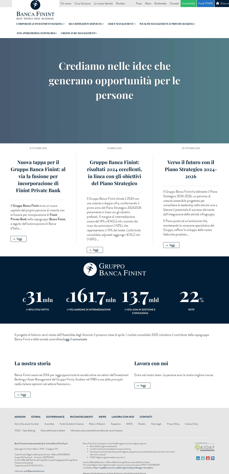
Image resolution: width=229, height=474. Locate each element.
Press (139, 3)
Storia (36, 417)
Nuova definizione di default (53, 430)
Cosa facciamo (83, 3)
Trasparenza (116, 424)
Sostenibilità (188, 3)
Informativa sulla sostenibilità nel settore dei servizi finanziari (96, 430)
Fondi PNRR (205, 3)
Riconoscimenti (81, 417)
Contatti (174, 3)
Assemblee (49, 424)
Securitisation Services (86, 23)
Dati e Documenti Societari (27, 424)
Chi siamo (65, 3)
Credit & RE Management (79, 33)
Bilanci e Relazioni (97, 424)
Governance (55, 417)
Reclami (142, 424)
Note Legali (156, 424)
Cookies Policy (191, 424)
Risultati (120, 3)
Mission (20, 417)
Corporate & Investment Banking (40, 23)
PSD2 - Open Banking (25, 430)
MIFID (129, 424)
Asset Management (122, 23)
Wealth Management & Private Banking (167, 23)
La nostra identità (103, 3)
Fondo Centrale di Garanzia (71, 424)
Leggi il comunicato (75, 339)
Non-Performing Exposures (37, 33)
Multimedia (160, 3)
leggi (17, 238)
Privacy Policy (173, 424)
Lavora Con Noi (123, 417)
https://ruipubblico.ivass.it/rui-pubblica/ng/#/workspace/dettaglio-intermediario (123, 467)
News (148, 3)
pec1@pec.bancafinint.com (34, 471)
